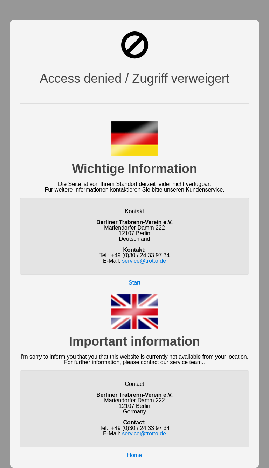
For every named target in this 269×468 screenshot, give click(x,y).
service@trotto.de (144, 261)
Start (134, 283)
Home (134, 455)
